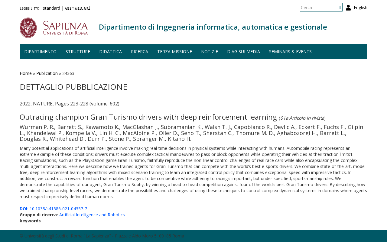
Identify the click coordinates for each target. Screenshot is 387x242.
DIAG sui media (243, 51)
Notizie (209, 51)
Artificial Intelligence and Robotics (92, 215)
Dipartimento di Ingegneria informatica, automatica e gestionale (213, 27)
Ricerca (139, 51)
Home (26, 73)
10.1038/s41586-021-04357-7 (53, 208)
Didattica (110, 51)
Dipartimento (40, 51)
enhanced (77, 8)
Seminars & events (290, 51)
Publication (47, 73)
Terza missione (174, 51)
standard (51, 8)
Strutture (78, 51)
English (360, 7)
